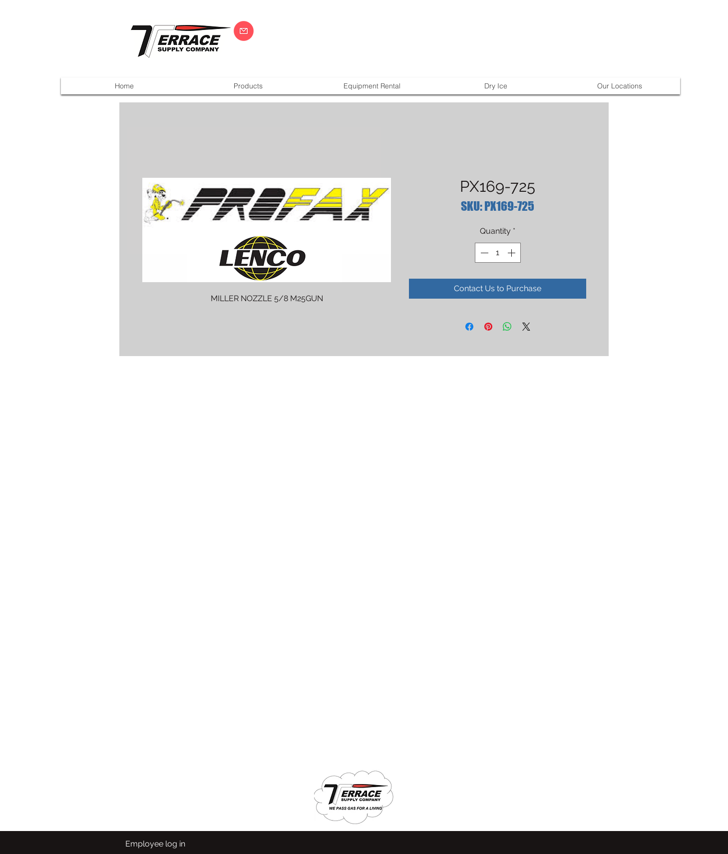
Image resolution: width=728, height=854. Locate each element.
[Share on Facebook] (469, 327)
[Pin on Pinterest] (488, 327)
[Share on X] (526, 327)
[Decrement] (483, 252)
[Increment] (512, 252)
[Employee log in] (155, 844)
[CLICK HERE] (244, 31)
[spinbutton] (497, 252)
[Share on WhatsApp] (507, 327)
